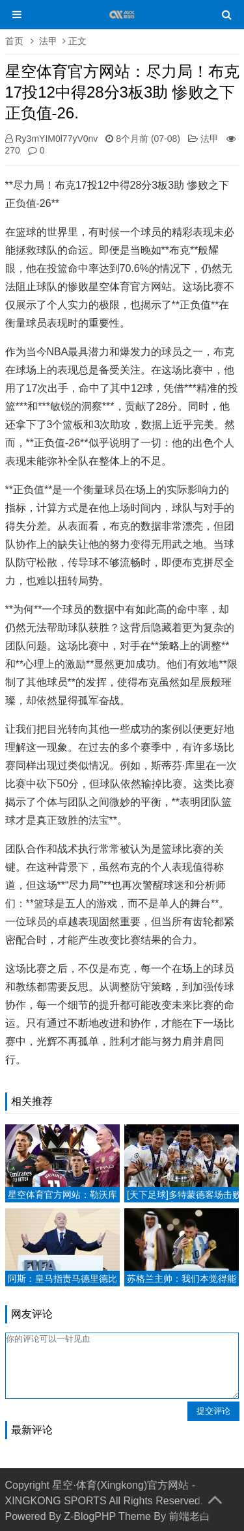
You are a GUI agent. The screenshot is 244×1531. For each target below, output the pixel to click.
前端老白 (189, 1516)
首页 (14, 41)
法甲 (48, 41)
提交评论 (213, 1411)
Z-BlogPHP (90, 1516)
